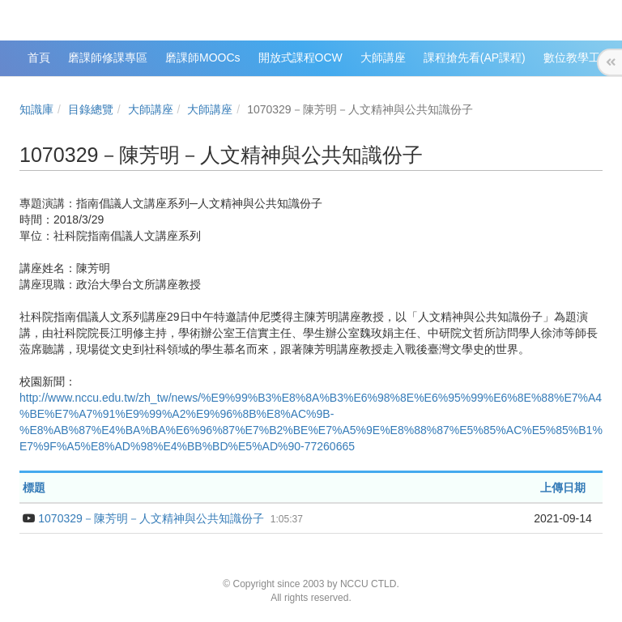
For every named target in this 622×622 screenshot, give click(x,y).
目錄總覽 (90, 109)
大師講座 (150, 109)
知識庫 (36, 109)
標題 (34, 487)
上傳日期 (563, 487)
